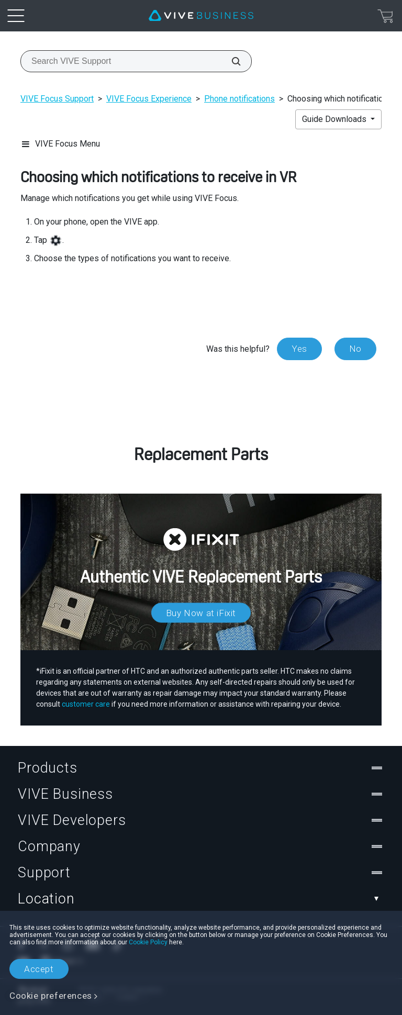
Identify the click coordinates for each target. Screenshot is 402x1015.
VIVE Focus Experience (149, 99)
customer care (86, 704)
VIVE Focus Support (57, 99)
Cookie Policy (148, 942)
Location (201, 899)
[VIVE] (201, 16)
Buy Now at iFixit (201, 612)
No (355, 348)
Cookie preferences (50, 995)
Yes (299, 348)
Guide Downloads (335, 119)
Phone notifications (239, 99)
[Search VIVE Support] (230, 61)
